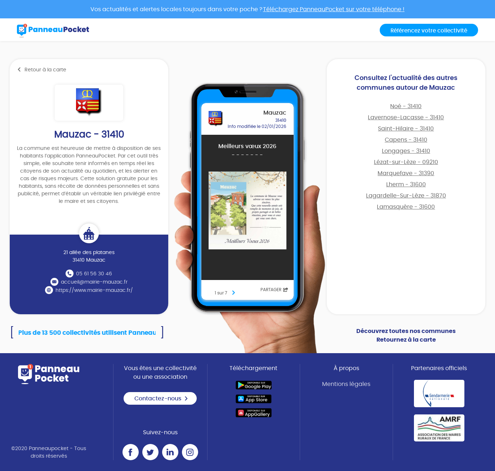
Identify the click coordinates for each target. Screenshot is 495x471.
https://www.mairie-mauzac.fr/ (94, 290)
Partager (274, 290)
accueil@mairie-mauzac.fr (94, 282)
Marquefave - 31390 (406, 173)
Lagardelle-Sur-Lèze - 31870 (406, 196)
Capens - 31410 (406, 140)
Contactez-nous (161, 398)
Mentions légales (346, 384)
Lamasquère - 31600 (406, 207)
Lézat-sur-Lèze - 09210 (406, 162)
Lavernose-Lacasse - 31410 (406, 117)
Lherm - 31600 (406, 184)
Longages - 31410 (406, 151)
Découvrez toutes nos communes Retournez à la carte (406, 335)
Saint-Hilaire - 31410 (406, 129)
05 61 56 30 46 (94, 273)
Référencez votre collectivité (429, 31)
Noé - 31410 (406, 106)
